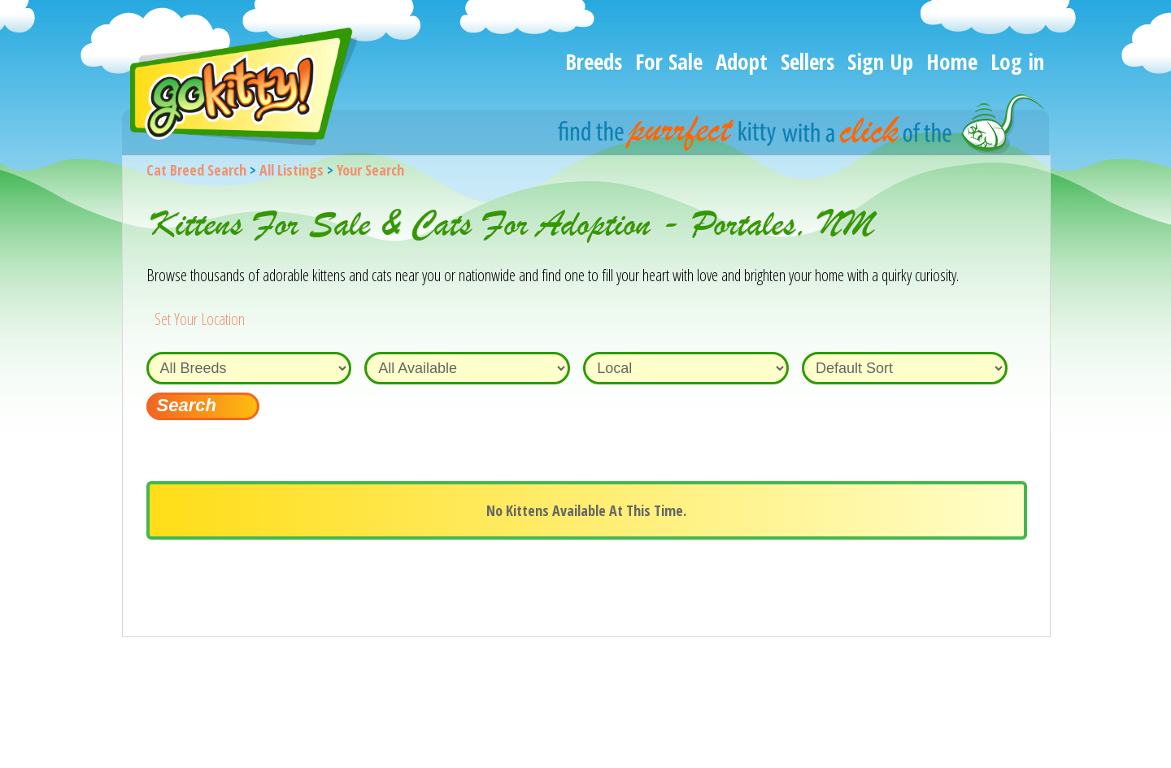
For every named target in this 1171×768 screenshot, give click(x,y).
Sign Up (880, 61)
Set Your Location (200, 319)
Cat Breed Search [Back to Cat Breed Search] (196, 170)
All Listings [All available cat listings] (291, 170)
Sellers (807, 61)
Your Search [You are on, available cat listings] (370, 170)
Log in (1017, 61)
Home (951, 61)
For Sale (669, 61)
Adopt (742, 61)
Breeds (593, 61)
